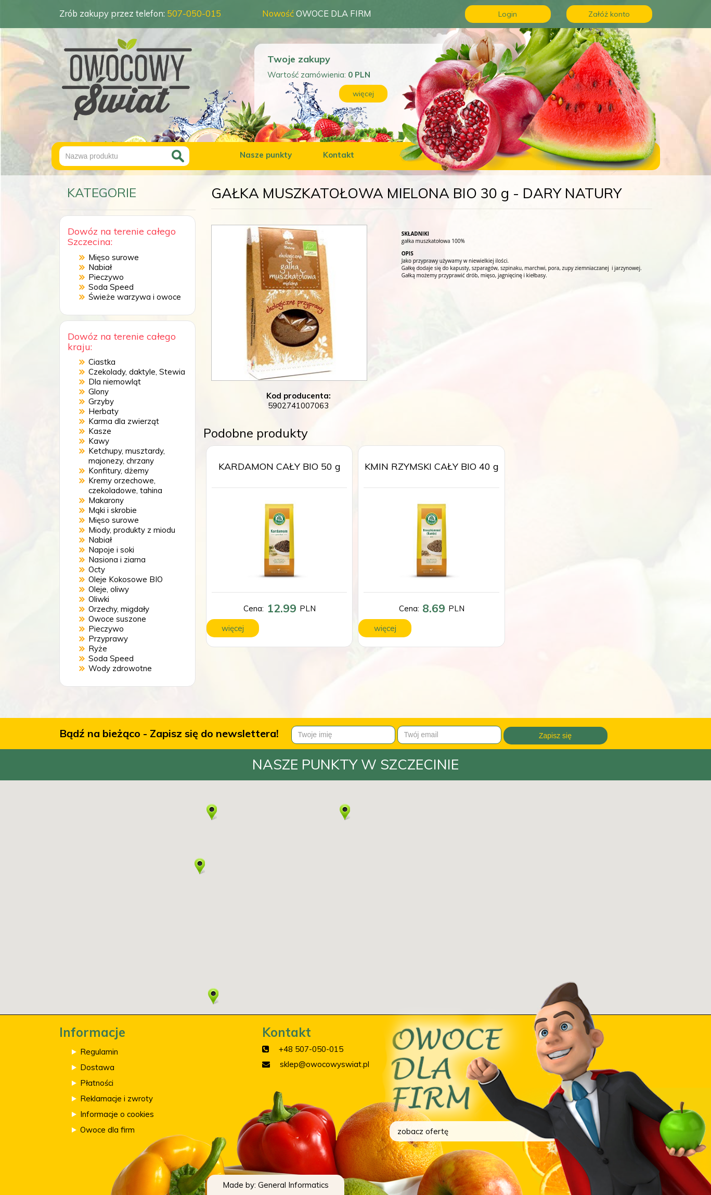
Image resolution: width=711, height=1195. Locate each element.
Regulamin (99, 1052)
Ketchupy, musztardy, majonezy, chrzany (126, 456)
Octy (96, 569)
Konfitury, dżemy (118, 471)
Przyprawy (108, 639)
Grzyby (101, 401)
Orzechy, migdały (118, 609)
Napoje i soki (111, 550)
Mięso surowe (113, 257)
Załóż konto (609, 14)
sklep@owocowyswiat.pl (324, 1064)
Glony (98, 391)
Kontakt (338, 155)
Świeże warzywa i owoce (134, 297)
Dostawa (97, 1067)
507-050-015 (194, 13)
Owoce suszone (117, 619)
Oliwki (98, 599)
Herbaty (103, 411)
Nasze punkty (266, 155)
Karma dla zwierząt (123, 421)
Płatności (96, 1083)
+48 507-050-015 (311, 1049)
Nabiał (100, 267)
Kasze (99, 431)
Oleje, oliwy (108, 589)
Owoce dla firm (107, 1130)
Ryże (97, 648)
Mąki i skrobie (112, 510)
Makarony (106, 500)
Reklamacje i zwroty (116, 1098)
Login (507, 14)
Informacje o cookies (117, 1114)
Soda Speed (111, 287)
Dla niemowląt (114, 382)
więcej (363, 93)
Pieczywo (106, 277)
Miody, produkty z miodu (131, 530)
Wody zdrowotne (120, 668)
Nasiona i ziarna (117, 559)
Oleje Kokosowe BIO (125, 579)
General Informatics (293, 1185)
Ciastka (101, 362)
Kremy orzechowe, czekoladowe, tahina (125, 485)
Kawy (98, 441)
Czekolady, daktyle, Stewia (136, 372)
